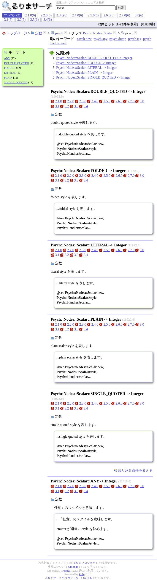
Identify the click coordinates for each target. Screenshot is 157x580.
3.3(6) (34, 19)
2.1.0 (58, 101)
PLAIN (8, 77)
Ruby (82, 574)
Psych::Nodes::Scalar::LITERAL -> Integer (86, 67)
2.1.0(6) (30, 15)
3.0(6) (139, 15)
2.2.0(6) (46, 15)
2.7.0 (131, 101)
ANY (7, 58)
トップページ (16, 33)
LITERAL (10, 72)
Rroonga (66, 570)
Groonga (73, 566)
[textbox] (86, 7)
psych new (84, 39)
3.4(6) (47, 19)
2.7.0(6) (124, 15)
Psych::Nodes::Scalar (98, 33)
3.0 (142, 101)
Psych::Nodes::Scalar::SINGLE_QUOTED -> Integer (93, 77)
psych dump (117, 39)
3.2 (67, 106)
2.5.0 (106, 101)
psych (59, 33)
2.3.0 (82, 101)
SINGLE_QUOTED (16, 82)
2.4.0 (94, 101)
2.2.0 (70, 101)
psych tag (134, 39)
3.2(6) (21, 19)
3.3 (76, 106)
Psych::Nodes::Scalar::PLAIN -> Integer (84, 72)
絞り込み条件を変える (135, 470)
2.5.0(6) (93, 15)
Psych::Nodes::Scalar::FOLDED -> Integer (86, 63)
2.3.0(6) (61, 15)
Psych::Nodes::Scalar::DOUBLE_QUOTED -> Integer (94, 58)
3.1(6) (8, 19)
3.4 (86, 106)
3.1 (57, 106)
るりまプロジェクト (85, 562)
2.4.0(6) (77, 15)
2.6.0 (119, 101)
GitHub (87, 578)
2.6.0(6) (108, 15)
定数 (38, 33)
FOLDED (10, 67)
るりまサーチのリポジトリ (62, 578)
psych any (100, 39)
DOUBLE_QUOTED (16, 63)
